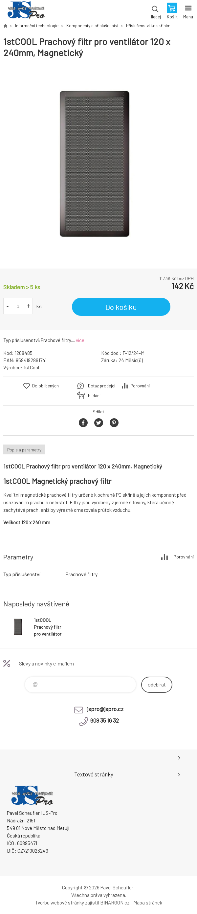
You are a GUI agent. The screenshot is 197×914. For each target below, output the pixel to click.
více (80, 340)
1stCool (31, 367)
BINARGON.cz (114, 902)
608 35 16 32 (104, 720)
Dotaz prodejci (101, 385)
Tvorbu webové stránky (59, 902)
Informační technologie (36, 25)
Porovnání (140, 385)
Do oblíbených (45, 385)
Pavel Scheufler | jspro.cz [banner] (25, 11)
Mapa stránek (147, 902)
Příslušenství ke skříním (148, 25)
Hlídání (94, 395)
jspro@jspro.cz (105, 709)
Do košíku (121, 307)
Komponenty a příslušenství (92, 25)
